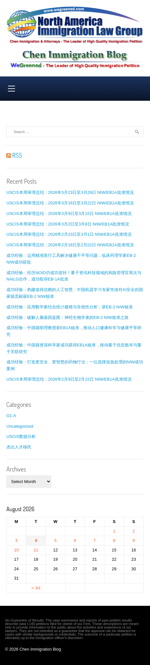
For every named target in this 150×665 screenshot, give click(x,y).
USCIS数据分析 (21, 436)
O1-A (11, 415)
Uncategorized (19, 426)
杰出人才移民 (18, 447)
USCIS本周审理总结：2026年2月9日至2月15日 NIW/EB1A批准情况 (68, 379)
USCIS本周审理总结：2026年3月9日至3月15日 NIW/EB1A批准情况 (68, 213)
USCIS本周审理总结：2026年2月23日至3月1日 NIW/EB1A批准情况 (68, 234)
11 (36, 550)
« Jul (36, 587)
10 (16, 550)
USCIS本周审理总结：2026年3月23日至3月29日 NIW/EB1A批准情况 (70, 192)
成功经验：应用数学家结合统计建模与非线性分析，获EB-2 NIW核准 (69, 307)
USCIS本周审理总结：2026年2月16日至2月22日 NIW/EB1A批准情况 (70, 244)
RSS (14, 155)
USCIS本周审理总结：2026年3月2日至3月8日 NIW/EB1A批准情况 (67, 224)
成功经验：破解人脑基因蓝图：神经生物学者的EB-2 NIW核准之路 (67, 317)
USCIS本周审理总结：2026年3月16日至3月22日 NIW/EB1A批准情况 (70, 203)
